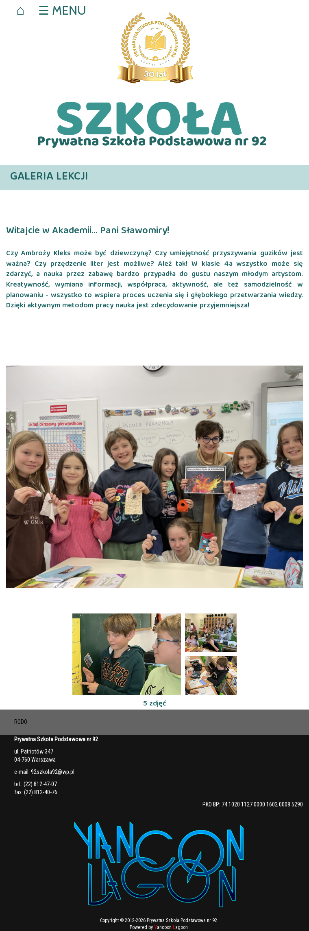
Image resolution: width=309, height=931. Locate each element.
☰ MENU (62, 10)
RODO (20, 722)
